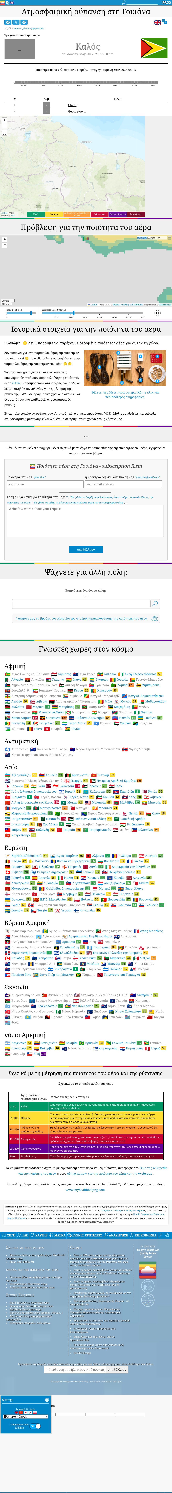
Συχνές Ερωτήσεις (20, 1295)
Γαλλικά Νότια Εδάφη (49, 749)
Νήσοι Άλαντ (130, 888)
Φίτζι (12, 1022)
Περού (155, 1048)
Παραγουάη (131, 1048)
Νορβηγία (70, 894)
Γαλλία (138, 861)
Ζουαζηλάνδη (18, 690)
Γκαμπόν (98, 679)
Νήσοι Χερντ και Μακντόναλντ (95, 749)
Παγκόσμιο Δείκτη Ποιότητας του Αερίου (123, 1210)
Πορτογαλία (116, 899)
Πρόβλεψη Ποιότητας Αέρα (25, 1309)
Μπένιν (140, 707)
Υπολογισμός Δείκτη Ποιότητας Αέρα (31, 1306)
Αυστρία (151, 855)
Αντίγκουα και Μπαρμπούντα (29, 942)
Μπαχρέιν (79, 808)
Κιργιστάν (18, 797)
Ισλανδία (17, 877)
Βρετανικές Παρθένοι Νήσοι (28, 947)
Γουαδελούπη (69, 947)
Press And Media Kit (22, 1261)
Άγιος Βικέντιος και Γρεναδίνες (68, 931)
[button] (4, 120)
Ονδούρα (115, 969)
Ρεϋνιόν (124, 717)
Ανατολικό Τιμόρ (57, 995)
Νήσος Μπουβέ (136, 749)
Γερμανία (17, 866)
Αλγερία (14, 679)
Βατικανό (39, 861)
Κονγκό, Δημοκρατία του (143, 696)
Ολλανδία (98, 894)
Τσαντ (34, 729)
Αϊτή (89, 942)
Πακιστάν (52, 818)
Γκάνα (76, 679)
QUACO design (82, 1353)
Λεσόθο (16, 701)
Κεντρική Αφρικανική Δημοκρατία (33, 696)
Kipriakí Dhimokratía (26, 855)
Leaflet (4, 213)
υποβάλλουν (117, 1369)
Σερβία (98, 905)
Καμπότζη (126, 791)
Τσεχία (42, 910)
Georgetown (77, 111)
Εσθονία (88, 872)
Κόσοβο (115, 878)
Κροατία (93, 877)
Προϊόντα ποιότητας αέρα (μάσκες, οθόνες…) (36, 1312)
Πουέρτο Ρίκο (18, 975)
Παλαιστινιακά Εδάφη (90, 818)
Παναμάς (139, 969)
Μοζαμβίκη (119, 707)
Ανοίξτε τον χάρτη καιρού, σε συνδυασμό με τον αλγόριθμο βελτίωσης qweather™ (100, 1294)
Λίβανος (152, 797)
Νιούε (156, 1011)
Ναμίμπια (122, 712)
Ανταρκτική (16, 749)
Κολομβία (46, 1048)
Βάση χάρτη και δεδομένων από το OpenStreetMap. (92, 1338)
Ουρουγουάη (105, 1048)
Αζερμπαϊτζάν (21, 775)
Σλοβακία (124, 905)
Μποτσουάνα (17, 712)
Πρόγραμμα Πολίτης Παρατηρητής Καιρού (99, 1301)
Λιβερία (38, 701)
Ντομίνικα (90, 969)
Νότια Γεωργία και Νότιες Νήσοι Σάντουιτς (39, 755)
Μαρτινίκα (117, 958)
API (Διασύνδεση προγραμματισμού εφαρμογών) (29, 1317)
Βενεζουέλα (45, 1043)
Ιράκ (115, 786)
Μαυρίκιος (66, 706)
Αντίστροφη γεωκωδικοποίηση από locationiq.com (93, 1330)
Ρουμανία (146, 899)
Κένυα (78, 690)
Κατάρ (152, 791)
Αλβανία (97, 855)
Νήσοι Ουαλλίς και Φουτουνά (29, 1011)
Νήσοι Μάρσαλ (141, 1006)
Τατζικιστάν (135, 824)
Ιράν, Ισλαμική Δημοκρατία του (31, 791)
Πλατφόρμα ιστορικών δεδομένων (30, 1323)
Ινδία (41, 786)
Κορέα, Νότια (78, 797)
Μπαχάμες (67, 964)
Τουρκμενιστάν (97, 830)
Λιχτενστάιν (81, 883)
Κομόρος (72, 696)
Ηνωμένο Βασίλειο (121, 872)
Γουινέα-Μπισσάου (146, 679)
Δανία (93, 866)
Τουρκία (69, 829)
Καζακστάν (97, 791)
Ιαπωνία (17, 786)
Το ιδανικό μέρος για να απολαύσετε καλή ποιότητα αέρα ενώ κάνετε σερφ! (96, 1346)
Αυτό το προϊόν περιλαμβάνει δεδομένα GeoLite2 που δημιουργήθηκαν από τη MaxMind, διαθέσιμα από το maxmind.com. (101, 1273)
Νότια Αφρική (21, 717)
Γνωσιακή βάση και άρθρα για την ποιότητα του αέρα (34, 1278)
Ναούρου (97, 1011)
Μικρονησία (17, 1006)
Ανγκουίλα (125, 936)
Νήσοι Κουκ (113, 1006)
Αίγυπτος (61, 674)
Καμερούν (104, 690)
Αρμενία (51, 775)
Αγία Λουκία (48, 936)
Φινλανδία (87, 910)
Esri (13, 215)
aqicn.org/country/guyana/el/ (29, 28)
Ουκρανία (18, 899)
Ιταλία (68, 877)
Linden (73, 105)
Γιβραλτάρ (46, 866)
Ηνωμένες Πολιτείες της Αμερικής (117, 952)
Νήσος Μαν (43, 894)
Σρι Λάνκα (50, 824)
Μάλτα (144, 883)
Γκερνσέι (71, 867)
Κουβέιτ (108, 797)
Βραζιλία (91, 1042)
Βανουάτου (16, 1000)
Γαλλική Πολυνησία (90, 1000)
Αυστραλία (144, 995)
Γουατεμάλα (101, 947)
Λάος (132, 797)
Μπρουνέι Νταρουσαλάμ (29, 813)
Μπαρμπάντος (41, 964)
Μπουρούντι (77, 712)
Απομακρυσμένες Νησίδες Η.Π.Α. (101, 995)
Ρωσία (15, 905)
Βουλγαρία (111, 861)
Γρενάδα (127, 947)
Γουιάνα (152, 1043)
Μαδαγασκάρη (152, 701)
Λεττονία (139, 877)
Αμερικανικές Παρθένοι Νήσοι (87, 936)
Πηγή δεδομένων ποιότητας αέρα (29, 1302)
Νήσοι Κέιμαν (141, 964)
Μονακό (104, 888)
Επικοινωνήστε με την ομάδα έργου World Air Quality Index (35, 1256)
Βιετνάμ (103, 775)
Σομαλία (102, 723)
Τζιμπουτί (15, 729)
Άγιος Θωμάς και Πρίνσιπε (27, 674)
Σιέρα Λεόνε (77, 723)
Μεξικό (144, 958)
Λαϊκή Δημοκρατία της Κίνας (32, 802)
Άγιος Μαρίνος (67, 855)
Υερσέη (63, 910)
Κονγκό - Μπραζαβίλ (102, 696)
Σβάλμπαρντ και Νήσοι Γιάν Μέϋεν (56, 905)
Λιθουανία (50, 883)
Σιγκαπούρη (20, 824)
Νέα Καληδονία (82, 1006)
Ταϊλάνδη (42, 829)
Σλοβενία (151, 905)
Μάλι (105, 701)
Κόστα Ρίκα (87, 958)
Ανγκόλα (34, 679)
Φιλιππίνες (145, 829)
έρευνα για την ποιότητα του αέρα (32, 1269)
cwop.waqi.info (79, 1304)
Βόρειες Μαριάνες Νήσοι (50, 1000)
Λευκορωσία (20, 883)
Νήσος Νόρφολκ (70, 1011)
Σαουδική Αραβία (129, 819)
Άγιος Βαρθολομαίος (22, 931)
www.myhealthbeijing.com (85, 1190)
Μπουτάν (105, 808)
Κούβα (63, 958)
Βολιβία (68, 1043)
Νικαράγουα (63, 969)
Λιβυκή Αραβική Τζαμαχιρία (72, 701)
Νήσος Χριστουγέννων (100, 813)
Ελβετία (17, 872)
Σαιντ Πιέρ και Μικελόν (53, 975)
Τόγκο (72, 729)
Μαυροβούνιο (21, 888)
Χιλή (36, 1053)
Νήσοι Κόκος (66, 813)
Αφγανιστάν (77, 775)
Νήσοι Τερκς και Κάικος (25, 969)
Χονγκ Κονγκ (20, 835)
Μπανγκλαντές (50, 808)
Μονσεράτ (15, 964)
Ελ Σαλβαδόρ (68, 952)
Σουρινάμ (15, 1054)
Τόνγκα (155, 1017)
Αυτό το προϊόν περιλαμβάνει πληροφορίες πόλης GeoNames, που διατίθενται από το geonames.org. (97, 1285)
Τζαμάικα (85, 975)
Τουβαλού (134, 1017)
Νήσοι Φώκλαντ (76, 1048)
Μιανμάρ (154, 802)
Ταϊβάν (16, 829)
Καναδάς (17, 958)
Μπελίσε (89, 964)
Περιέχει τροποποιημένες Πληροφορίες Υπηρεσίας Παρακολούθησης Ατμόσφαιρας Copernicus (95, 1312)
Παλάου (34, 1017)
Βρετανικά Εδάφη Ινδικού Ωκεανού (33, 781)
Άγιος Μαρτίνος (148, 931)
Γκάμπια (55, 679)
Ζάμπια (122, 685)
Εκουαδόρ (18, 1048)
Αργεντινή (18, 1042)
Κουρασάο (42, 958)
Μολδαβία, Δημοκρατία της (64, 888)
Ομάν (156, 813)
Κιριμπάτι (139, 1000)
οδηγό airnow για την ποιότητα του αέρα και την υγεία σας (109, 1173)
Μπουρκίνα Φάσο (47, 712)
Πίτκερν (14, 1017)
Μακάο (72, 802)
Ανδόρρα (124, 855)
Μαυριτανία (94, 707)
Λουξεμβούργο (114, 883)
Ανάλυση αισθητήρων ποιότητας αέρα (32, 1287)
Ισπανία (44, 877)
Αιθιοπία (106, 674)
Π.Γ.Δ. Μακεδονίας (52, 899)
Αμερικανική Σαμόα (22, 995)
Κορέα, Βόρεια (47, 797)
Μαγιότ (125, 701)
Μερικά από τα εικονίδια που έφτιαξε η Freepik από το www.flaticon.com (100, 1322)
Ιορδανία (94, 786)
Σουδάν (122, 723)
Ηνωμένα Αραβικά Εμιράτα (116, 780)
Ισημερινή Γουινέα (49, 690)
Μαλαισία (98, 802)
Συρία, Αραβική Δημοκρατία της (92, 824)
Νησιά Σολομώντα (128, 1011)
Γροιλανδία (150, 947)
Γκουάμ (118, 1000)
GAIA (16, 383)
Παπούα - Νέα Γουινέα (64, 1017)
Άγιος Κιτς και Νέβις (114, 931)
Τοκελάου (112, 1017)
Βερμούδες (109, 942)
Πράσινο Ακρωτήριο (89, 717)
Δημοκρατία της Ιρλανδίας (130, 866)
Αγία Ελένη (84, 674)
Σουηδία (17, 910)
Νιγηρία (143, 712)
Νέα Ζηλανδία (47, 1006)
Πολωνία (86, 899)
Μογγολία (18, 808)
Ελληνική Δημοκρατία (52, 872)
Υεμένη (121, 830)
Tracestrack (165, 304)
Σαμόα (92, 1017)
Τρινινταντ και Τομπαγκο (121, 974)
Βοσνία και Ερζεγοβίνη (73, 861)
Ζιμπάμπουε (147, 685)
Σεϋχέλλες (46, 723)
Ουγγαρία (126, 894)
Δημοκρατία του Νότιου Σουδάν (31, 685)
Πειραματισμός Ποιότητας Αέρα (28, 1284)
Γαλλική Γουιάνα (123, 1042)
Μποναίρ (113, 963)
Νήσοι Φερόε (17, 894)
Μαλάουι (14, 707)
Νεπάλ (133, 813)
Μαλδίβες (126, 802)
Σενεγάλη (18, 723)
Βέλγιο (16, 861)
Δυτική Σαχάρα (73, 685)
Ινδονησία (66, 786)
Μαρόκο (38, 706)
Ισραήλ (69, 791)
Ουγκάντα (53, 717)
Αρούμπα (68, 941)
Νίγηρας (101, 712)
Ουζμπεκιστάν (21, 818)
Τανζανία (142, 723)
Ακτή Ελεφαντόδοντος (140, 674)
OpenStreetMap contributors (128, 304)
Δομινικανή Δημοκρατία (28, 952)
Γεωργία (76, 780)
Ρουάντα (150, 717)
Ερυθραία (99, 685)
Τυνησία (53, 729)
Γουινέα (119, 679)
